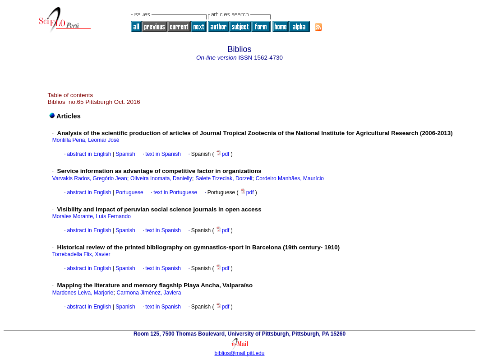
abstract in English (89, 154)
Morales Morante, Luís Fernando (91, 216)
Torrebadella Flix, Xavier (81, 254)
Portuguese (128, 192)
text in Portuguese (175, 192)
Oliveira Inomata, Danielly (161, 178)
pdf (223, 154)
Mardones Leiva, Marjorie (82, 293)
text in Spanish (163, 154)
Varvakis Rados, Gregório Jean (89, 178)
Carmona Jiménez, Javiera (149, 293)
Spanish (124, 154)
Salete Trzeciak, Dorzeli (223, 178)
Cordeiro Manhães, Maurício (290, 178)
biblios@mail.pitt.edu (240, 353)
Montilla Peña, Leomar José (86, 140)
